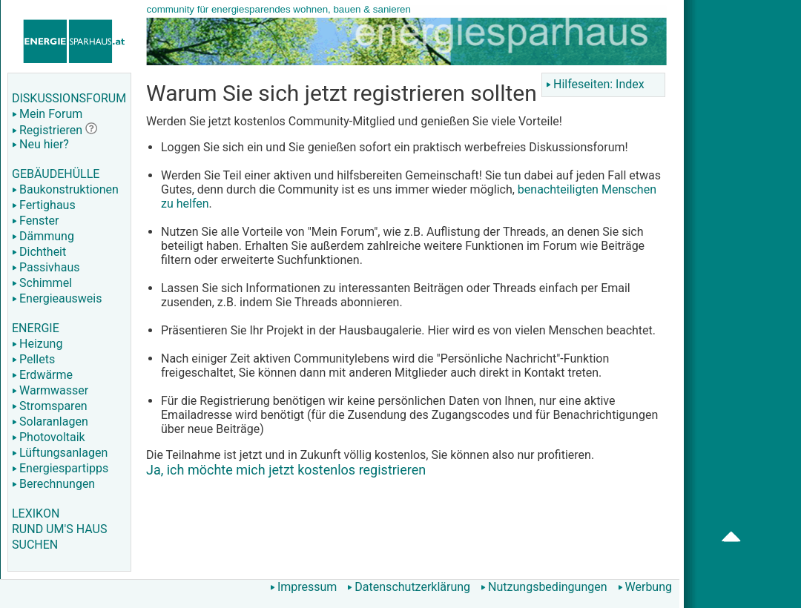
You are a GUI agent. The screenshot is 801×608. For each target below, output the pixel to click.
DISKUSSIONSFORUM (69, 98)
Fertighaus (44, 205)
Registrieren (47, 130)
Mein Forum (47, 114)
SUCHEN (35, 545)
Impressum (303, 587)
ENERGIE (35, 328)
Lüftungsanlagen (60, 453)
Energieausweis (57, 298)
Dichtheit (39, 252)
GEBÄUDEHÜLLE (55, 174)
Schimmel (42, 283)
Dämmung (43, 236)
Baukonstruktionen (65, 189)
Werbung (645, 587)
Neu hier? (40, 144)
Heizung (37, 344)
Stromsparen (50, 406)
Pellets (33, 359)
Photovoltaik (48, 437)
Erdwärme (42, 375)
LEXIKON (35, 513)
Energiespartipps (60, 468)
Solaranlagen (50, 421)
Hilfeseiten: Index (595, 84)
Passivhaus (45, 267)
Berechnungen (53, 484)
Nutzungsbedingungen (544, 587)
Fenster (35, 221)
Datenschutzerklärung (408, 587)
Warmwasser (50, 390)
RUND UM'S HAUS (59, 529)
